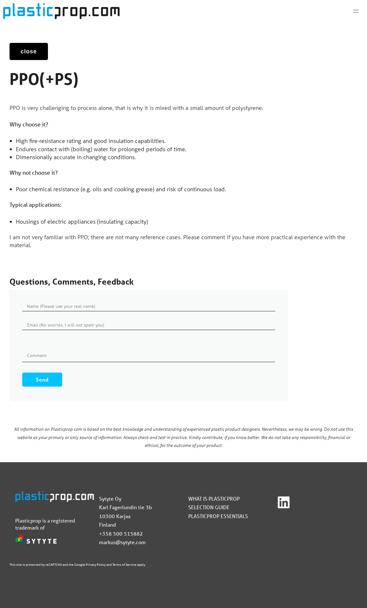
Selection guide (209, 507)
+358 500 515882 (121, 533)
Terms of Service (124, 564)
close (29, 51)
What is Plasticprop (214, 498)
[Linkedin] (284, 503)
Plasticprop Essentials (218, 516)
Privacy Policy (96, 564)
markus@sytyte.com (122, 542)
